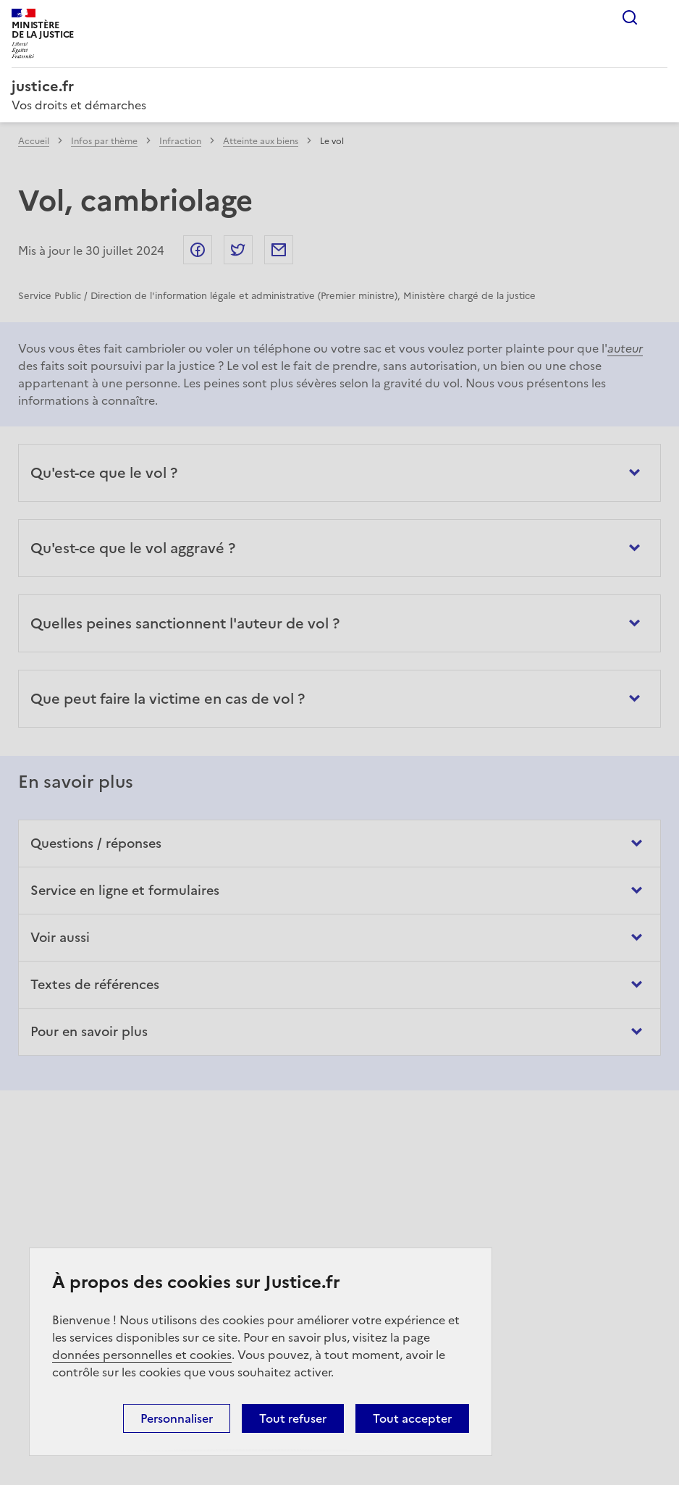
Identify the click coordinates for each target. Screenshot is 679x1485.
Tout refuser (292, 1418)
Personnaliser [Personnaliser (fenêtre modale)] (176, 1418)
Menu (658, 17)
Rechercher (629, 17)
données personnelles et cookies (142, 1354)
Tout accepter (412, 1418)
